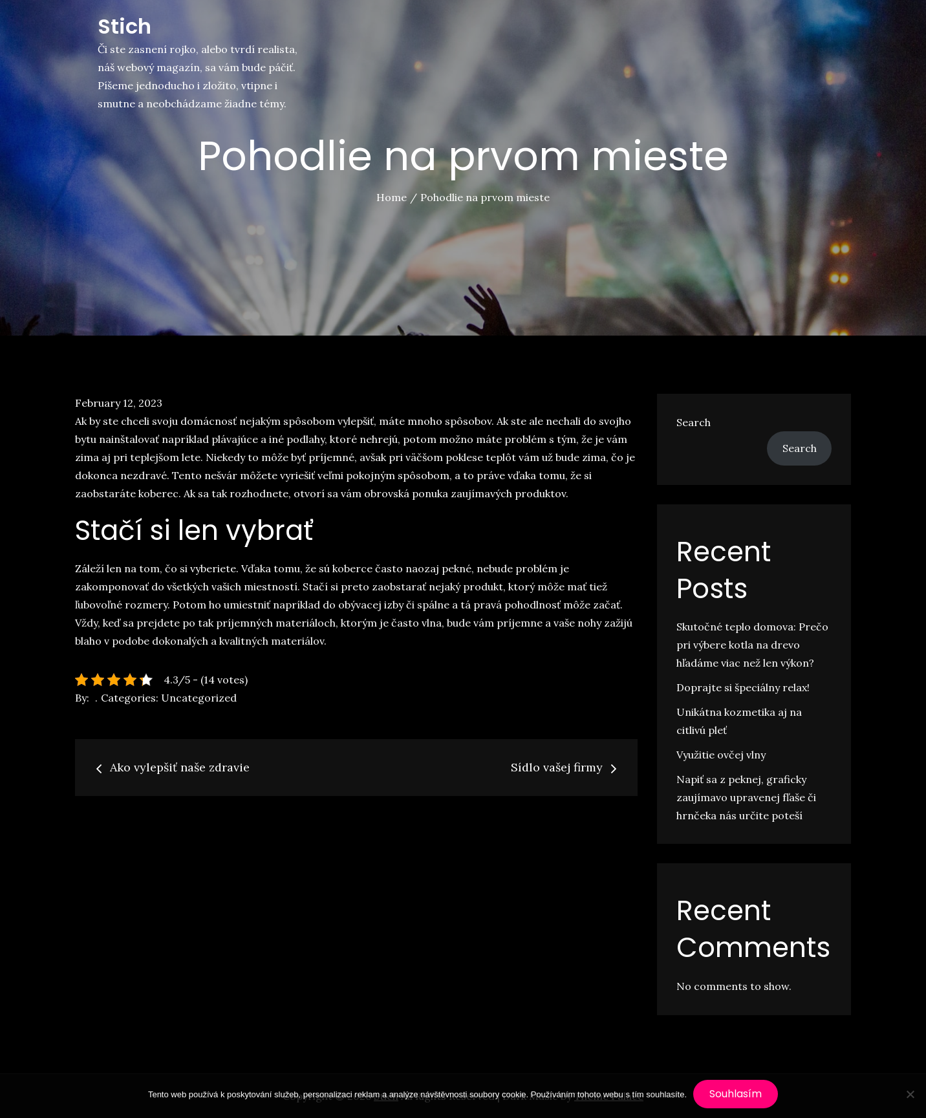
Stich (124, 26)
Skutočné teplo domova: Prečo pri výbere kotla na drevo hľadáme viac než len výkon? (752, 644)
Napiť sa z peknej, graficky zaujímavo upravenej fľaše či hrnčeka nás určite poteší (746, 797)
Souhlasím (735, 1093)
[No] (909, 1094)
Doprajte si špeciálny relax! (743, 687)
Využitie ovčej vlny (721, 754)
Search (693, 422)
